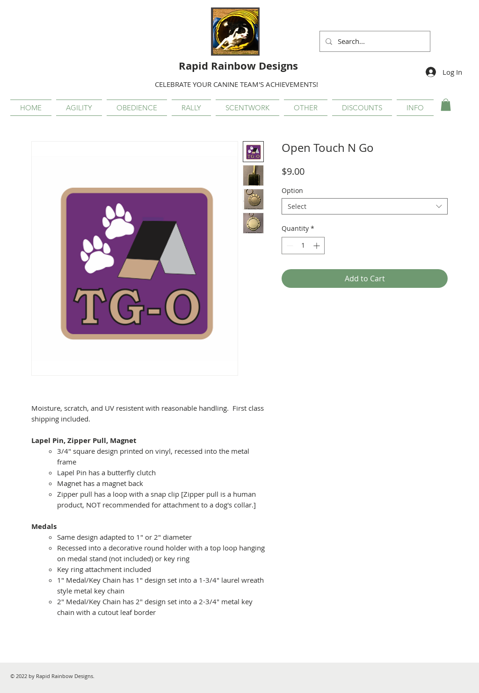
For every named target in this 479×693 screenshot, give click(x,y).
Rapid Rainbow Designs (238, 65)
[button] (79, 108)
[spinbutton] (303, 245)
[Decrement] (289, 245)
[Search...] (374, 41)
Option (292, 190)
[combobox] (365, 206)
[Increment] (317, 245)
